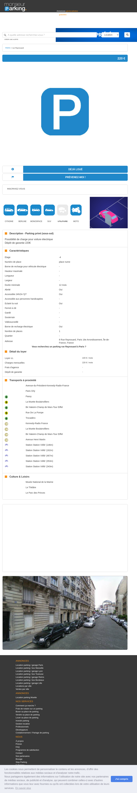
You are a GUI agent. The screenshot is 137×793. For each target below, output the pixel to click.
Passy (29, 396)
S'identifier (93, 24)
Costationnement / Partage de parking (32, 733)
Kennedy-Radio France (37, 423)
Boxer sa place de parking (27, 711)
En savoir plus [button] (23, 788)
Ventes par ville (22, 689)
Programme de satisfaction (27, 750)
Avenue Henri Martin (35, 439)
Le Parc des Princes (35, 493)
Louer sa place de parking (27, 717)
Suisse (129, 24)
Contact (19, 753)
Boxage (19, 759)
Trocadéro (30, 418)
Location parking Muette (26, 697)
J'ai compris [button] (121, 779)
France (112, 24)
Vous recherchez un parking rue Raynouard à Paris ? (59, 346)
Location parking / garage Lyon (29, 671)
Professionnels (81, 24)
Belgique (121, 24)
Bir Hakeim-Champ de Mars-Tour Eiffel (44, 407)
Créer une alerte (11, 39)
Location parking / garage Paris (29, 665)
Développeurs (22, 730)
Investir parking (22, 721)
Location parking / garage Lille (29, 683)
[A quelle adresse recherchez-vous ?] (49, 34)
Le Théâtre (31, 487)
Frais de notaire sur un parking (29, 709)
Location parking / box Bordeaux (30, 680)
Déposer (104, 24)
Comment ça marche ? (26, 705)
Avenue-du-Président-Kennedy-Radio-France (47, 385)
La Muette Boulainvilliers (37, 402)
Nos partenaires (23, 756)
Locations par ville (23, 686)
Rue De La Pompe (34, 412)
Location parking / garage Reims (30, 677)
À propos (20, 741)
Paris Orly (30, 391)
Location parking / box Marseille (29, 668)
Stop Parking (21, 762)
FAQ (18, 747)
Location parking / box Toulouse (29, 674)
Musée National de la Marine (39, 482)
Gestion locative (23, 724)
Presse (19, 744)
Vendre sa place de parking (28, 715)
